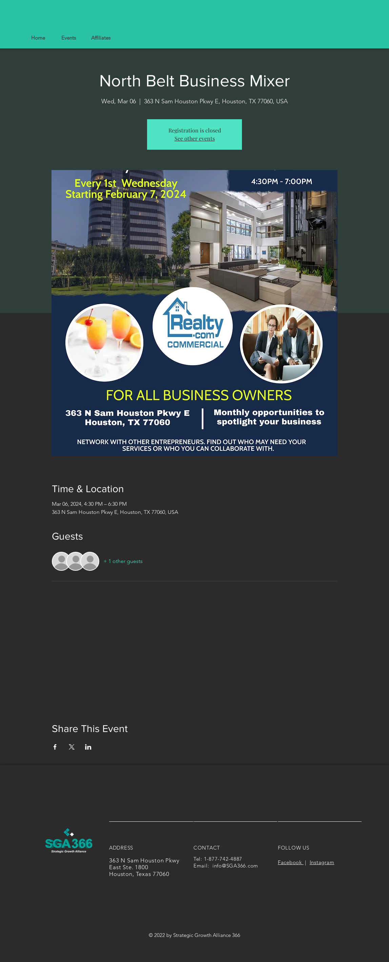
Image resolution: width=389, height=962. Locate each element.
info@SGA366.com (235, 865)
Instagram (322, 862)
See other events (195, 138)
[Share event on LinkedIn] (88, 747)
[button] (101, 38)
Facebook (291, 862)
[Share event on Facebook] (55, 747)
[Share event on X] (71, 747)
